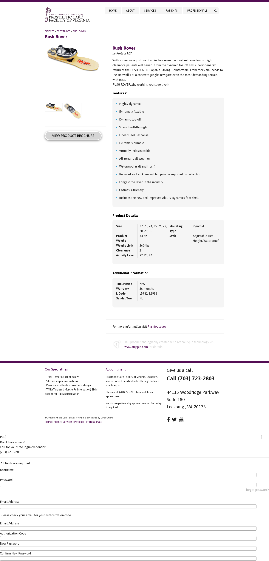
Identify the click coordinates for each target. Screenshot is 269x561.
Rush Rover (79, 31)
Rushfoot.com (157, 326)
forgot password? (257, 489)
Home (113, 10)
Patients (172, 10)
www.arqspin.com (136, 347)
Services (150, 10)
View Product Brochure (73, 136)
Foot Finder (63, 31)
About (130, 10)
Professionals (197, 10)
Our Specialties (56, 369)
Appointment (116, 369)
